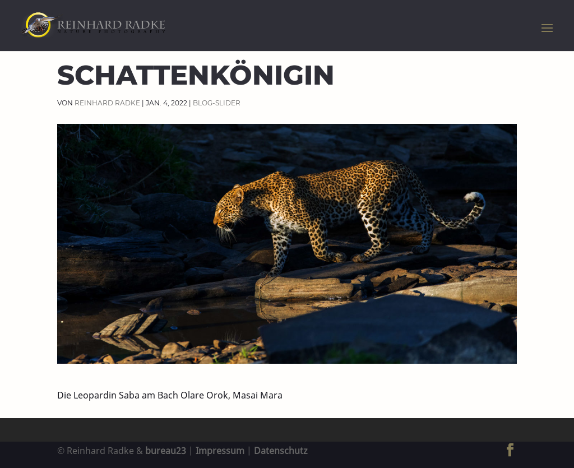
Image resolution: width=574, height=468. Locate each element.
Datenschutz (281, 450)
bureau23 (165, 450)
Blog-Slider (216, 103)
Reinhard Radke (107, 103)
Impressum (220, 450)
